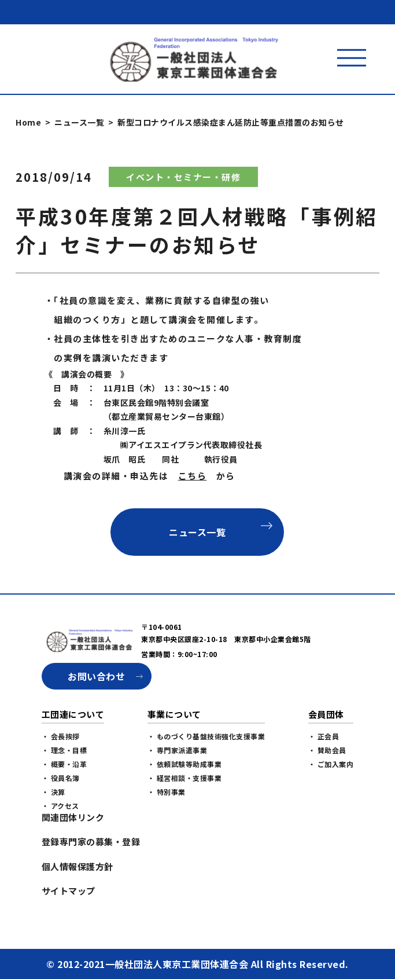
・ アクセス (60, 806)
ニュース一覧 (79, 122)
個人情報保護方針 (77, 866)
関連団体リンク (73, 817)
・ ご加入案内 (331, 764)
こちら (192, 476)
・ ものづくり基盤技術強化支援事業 (206, 736)
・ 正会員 (323, 736)
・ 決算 (53, 792)
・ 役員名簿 (61, 778)
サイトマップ (68, 891)
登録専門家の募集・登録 (91, 841)
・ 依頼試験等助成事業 (184, 764)
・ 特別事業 (166, 792)
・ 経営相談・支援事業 (184, 778)
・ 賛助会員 (327, 750)
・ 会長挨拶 (61, 736)
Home (28, 122)
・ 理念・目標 (64, 750)
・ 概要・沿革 (64, 764)
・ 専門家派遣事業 (177, 750)
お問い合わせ (96, 676)
